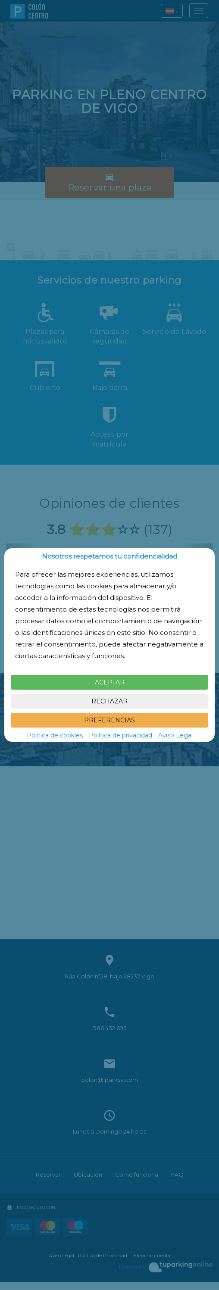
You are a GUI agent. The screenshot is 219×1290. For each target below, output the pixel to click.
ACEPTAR (110, 682)
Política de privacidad (120, 735)
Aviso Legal (175, 735)
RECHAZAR (109, 701)
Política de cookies (55, 735)
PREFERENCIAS (109, 720)
